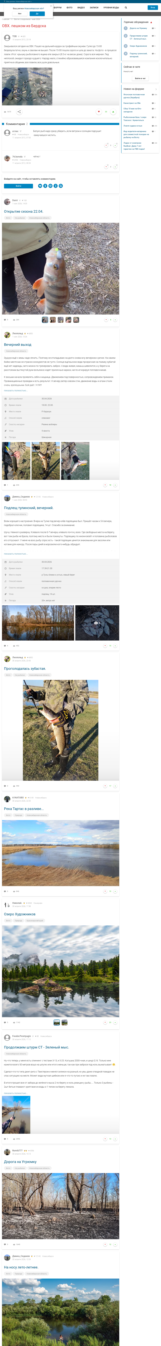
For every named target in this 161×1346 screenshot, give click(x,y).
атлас (15, 131)
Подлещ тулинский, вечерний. (138, 55)
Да (37, 13)
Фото (69, 7)
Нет (19, 13)
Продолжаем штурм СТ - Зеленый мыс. (139, 37)
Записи (94, 7)
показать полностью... (16, 390)
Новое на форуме (134, 88)
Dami (15, 200)
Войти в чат (140, 78)
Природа (18, 815)
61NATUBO (18, 797)
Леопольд (17, 333)
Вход (153, 7)
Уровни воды (111, 7)
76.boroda (17, 156)
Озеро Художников (138, 46)
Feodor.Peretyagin (21, 1036)
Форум (58, 7)
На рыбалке (20, 218)
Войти (18, 186)
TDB (14, 36)
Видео (81, 7)
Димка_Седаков (21, 496)
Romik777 (17, 1150)
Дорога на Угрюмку (138, 28)
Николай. (17, 903)
